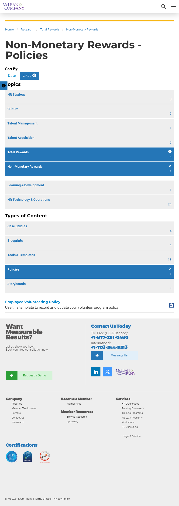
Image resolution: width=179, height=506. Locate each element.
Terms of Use (42, 498)
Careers (16, 413)
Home (9, 29)
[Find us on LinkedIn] (95, 371)
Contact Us (18, 417)
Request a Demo (35, 375)
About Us (17, 403)
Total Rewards (49, 29)
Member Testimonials (24, 408)
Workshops (128, 422)
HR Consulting (130, 427)
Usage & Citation (131, 436)
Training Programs (132, 413)
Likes (29, 75)
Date (12, 75)
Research (27, 29)
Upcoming (72, 421)
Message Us (119, 355)
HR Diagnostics (130, 403)
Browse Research (77, 416)
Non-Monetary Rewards (82, 29)
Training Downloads (133, 408)
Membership (74, 403)
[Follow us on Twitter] (107, 371)
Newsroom (18, 422)
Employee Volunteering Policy (32, 302)
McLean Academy (132, 417)
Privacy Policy (61, 498)
